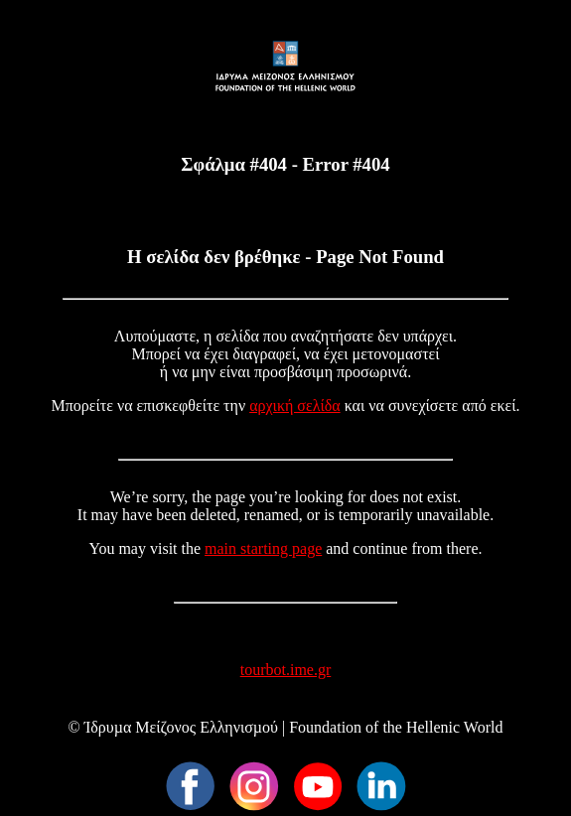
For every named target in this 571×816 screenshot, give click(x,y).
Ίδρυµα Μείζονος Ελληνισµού (181, 727)
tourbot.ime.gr (286, 669)
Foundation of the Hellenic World (395, 727)
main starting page (263, 548)
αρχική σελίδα (295, 405)
